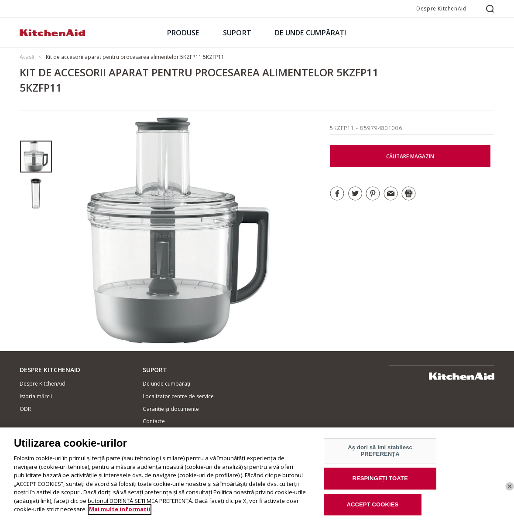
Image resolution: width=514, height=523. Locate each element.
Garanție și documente (171, 409)
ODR (25, 409)
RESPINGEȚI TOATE (380, 483)
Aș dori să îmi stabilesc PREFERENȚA (380, 456)
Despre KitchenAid (441, 8)
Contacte (154, 421)
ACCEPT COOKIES (372, 509)
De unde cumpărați (166, 383)
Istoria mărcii (36, 396)
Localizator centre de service (178, 396)
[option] (36, 156)
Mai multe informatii (119, 515)
